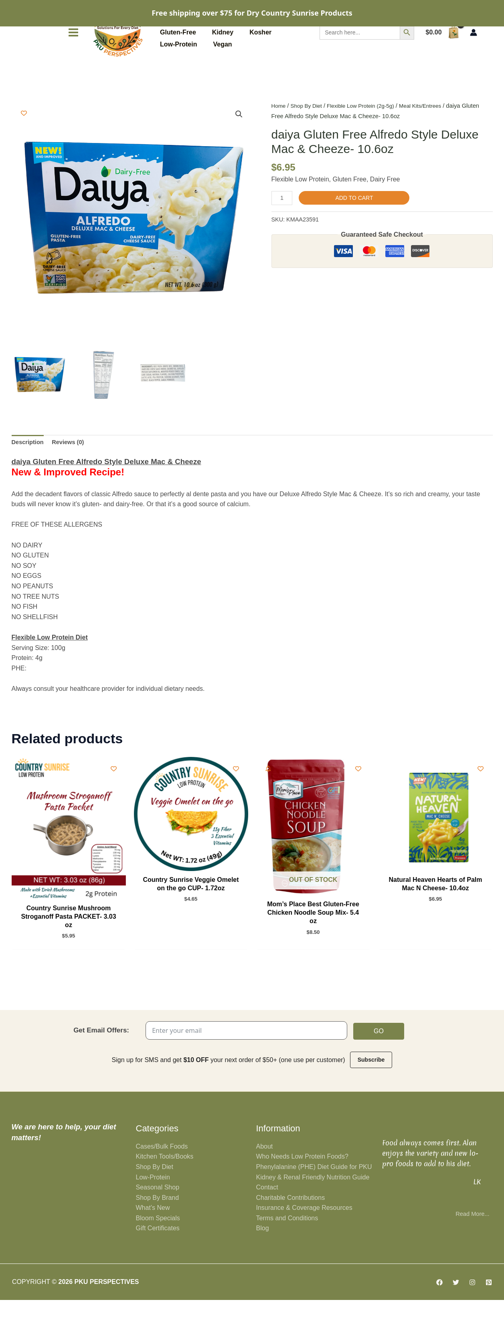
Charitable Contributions (290, 1231)
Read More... (470, 1247)
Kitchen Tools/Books (165, 1190)
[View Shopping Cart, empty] (442, 60)
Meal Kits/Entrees (433, 134)
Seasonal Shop (158, 1221)
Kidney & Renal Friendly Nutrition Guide (313, 1210)
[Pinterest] (489, 1316)
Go (379, 1063)
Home (279, 134)
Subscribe (371, 1093)
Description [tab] (29, 471)
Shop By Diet (309, 134)
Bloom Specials (158, 1251)
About (264, 1180)
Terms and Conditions (287, 1251)
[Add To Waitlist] (268, 799)
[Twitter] (456, 1316)
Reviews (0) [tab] (72, 471)
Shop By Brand (157, 1231)
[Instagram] (472, 1316)
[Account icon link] (473, 60)
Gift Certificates (158, 1262)
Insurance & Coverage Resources (304, 1241)
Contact (267, 1221)
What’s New (153, 1241)
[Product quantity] (283, 226)
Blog (262, 1262)
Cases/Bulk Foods (162, 1180)
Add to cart (356, 226)
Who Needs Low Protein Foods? (302, 1190)
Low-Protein (153, 1210)
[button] (238, 142)
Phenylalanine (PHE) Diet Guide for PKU (314, 1200)
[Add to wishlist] (24, 141)
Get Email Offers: (101, 1063)
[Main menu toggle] (73, 60)
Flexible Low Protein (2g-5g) (368, 134)
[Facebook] (439, 1316)
